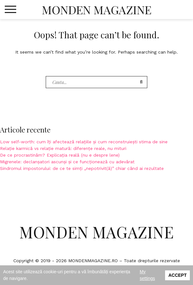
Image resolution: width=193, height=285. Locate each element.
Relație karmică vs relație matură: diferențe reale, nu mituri (63, 148)
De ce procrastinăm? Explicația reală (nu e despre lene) (60, 155)
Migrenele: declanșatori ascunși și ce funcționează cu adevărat (67, 161)
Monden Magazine (96, 9)
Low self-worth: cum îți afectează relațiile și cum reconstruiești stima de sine (84, 141)
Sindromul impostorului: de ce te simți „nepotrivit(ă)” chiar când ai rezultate (82, 168)
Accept (177, 275)
